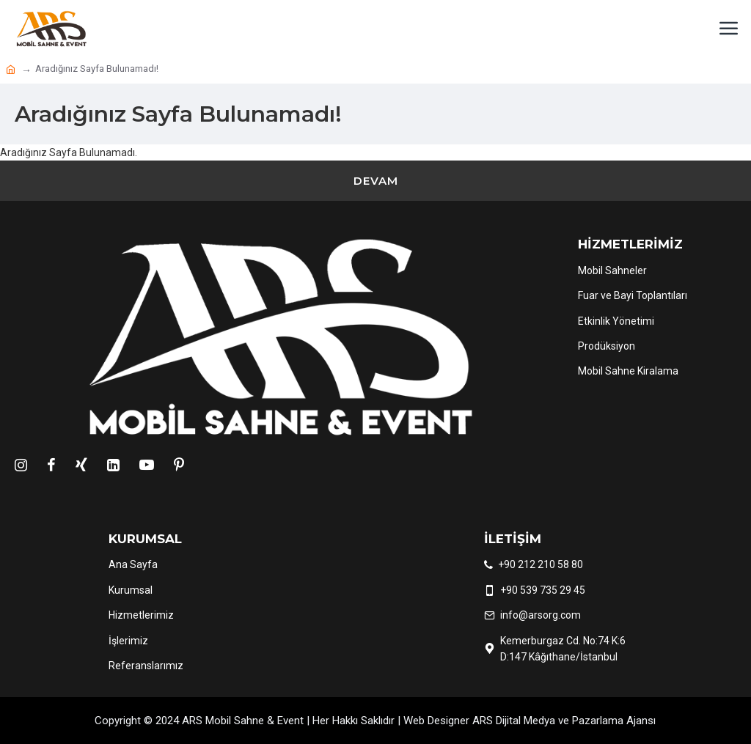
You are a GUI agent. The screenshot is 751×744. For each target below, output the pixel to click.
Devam (375, 181)
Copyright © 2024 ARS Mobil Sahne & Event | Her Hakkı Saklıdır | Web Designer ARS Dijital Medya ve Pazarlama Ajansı (375, 720)
